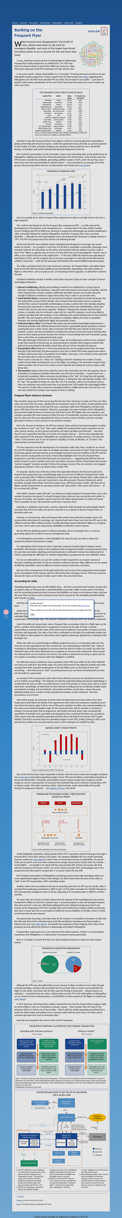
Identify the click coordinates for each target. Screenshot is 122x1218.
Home (15, 23)
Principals (33, 23)
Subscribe (68, 23)
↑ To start (20, 1196)
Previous (19, 1200)
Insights (78, 23)
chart (81, 165)
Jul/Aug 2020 (98, 31)
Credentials (45, 23)
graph (21, 777)
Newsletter (57, 23)
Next (18, 1204)
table (85, 76)
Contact (23, 23)
